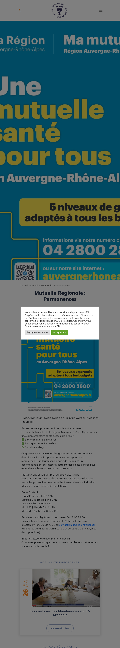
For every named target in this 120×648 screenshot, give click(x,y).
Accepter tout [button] (59, 332)
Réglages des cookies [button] (37, 332)
